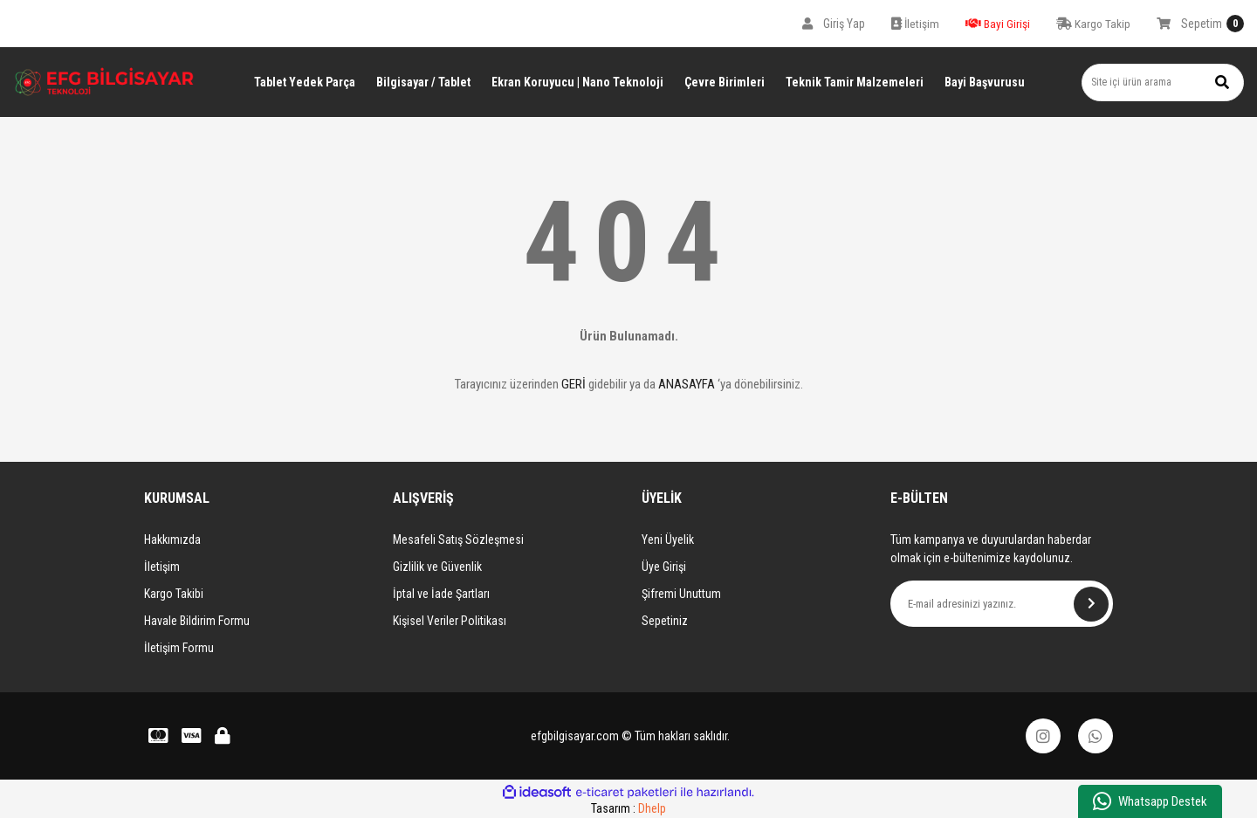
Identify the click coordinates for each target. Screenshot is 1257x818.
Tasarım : (628, 808)
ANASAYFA (686, 384)
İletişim (162, 567)
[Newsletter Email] (1001, 604)
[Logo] (104, 82)
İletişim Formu (179, 648)
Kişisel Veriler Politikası (449, 621)
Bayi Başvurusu (984, 82)
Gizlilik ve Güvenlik (437, 567)
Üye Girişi (664, 567)
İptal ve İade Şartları (441, 594)
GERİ (573, 384)
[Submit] (1091, 604)
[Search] (1163, 82)
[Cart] (1200, 23)
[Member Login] (833, 23)
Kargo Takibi (173, 594)
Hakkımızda (172, 539)
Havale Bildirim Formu (197, 621)
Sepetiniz (665, 621)
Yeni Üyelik (668, 539)
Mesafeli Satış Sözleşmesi (458, 539)
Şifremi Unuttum (681, 594)
